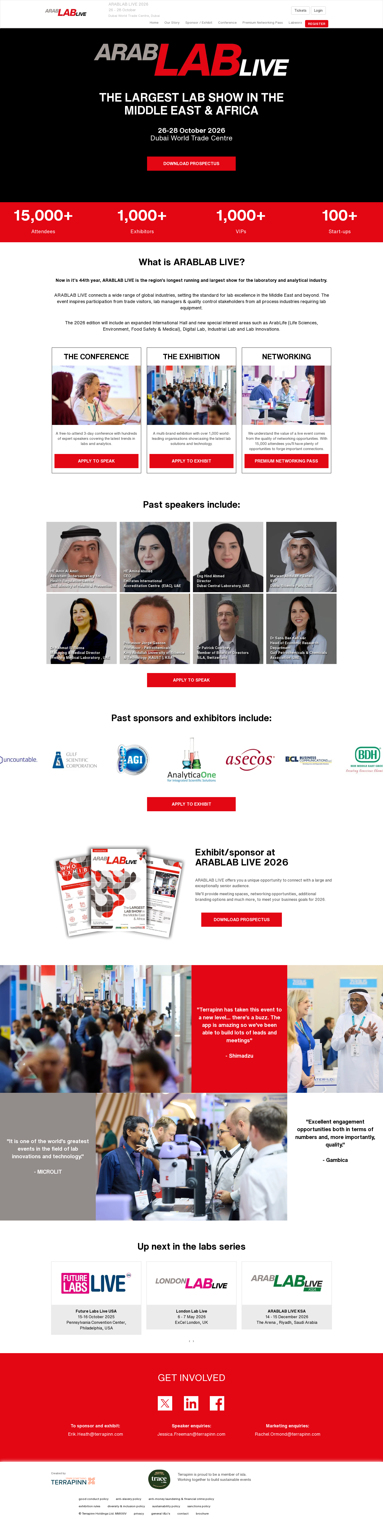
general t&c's (160, 1513)
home (154, 22)
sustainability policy (166, 1506)
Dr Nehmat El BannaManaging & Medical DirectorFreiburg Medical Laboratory (75, 652)
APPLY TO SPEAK (96, 461)
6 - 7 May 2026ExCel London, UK (191, 1316)
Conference (227, 22)
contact (183, 1513)
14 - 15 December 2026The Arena (282, 1316)
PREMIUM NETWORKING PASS (286, 461)
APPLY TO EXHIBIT (191, 461)
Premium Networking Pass (263, 22)
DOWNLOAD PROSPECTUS (191, 163)
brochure (202, 1513)
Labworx (295, 22)
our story (172, 22)
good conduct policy (93, 1498)
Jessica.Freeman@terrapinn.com (191, 1434)
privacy (139, 1513)
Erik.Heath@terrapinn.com (95, 1434)
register (316, 23)
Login (318, 10)
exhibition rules (89, 1506)
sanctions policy (198, 1506)
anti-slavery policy (128, 1498)
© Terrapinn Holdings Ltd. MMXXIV (103, 1513)
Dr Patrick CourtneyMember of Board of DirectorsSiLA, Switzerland (223, 652)
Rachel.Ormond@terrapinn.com (287, 1434)
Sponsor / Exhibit (198, 22)
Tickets (300, 10)
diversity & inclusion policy (126, 1506)
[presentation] (189, 1340)
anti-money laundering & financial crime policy (181, 1498)
